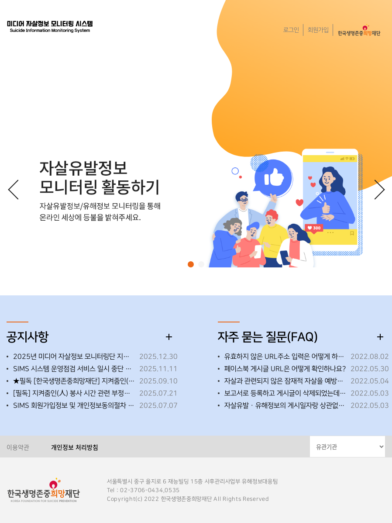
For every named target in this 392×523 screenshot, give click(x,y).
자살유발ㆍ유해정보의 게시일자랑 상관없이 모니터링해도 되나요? (285, 405)
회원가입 (318, 30)
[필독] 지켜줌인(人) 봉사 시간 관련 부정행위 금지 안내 (74, 393)
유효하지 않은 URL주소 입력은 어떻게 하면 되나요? (285, 356)
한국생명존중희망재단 (50, 26)
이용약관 (18, 447)
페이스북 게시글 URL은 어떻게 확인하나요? (285, 369)
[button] (191, 264)
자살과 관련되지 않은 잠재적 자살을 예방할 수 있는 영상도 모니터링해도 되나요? (285, 381)
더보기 (169, 337)
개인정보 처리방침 (74, 447)
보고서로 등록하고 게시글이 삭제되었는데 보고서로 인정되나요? (285, 393)
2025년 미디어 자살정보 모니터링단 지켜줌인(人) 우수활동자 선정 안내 (74, 356)
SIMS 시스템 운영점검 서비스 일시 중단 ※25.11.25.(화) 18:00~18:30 (74, 369)
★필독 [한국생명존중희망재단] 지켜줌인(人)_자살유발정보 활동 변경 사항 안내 (74, 381)
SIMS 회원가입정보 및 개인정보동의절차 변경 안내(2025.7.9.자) (74, 405)
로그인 (291, 30)
